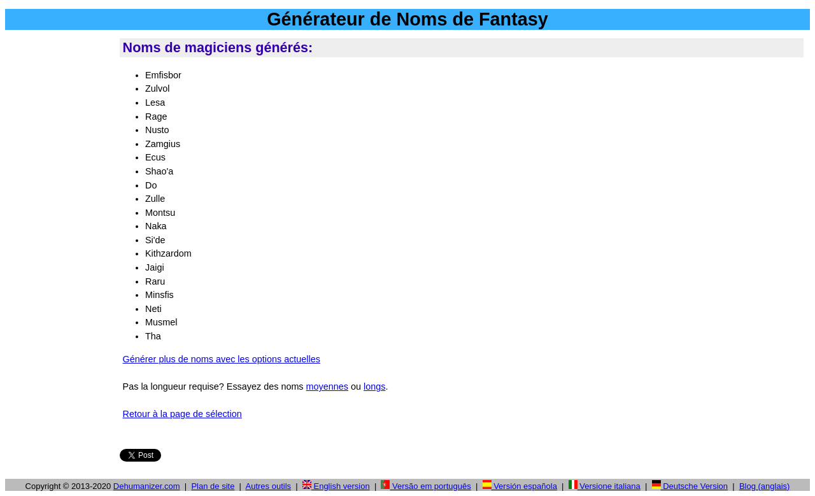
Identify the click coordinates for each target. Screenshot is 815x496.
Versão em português (426, 486)
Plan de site (212, 486)
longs (374, 386)
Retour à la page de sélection (182, 414)
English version (336, 486)
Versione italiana (605, 486)
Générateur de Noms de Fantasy (407, 19)
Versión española (520, 486)
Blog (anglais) (764, 486)
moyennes (327, 386)
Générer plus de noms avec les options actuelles (221, 359)
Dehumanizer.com (146, 486)
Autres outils (269, 486)
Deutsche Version (690, 486)
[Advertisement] (60, 229)
